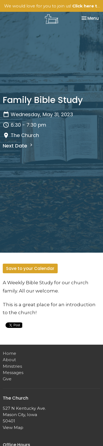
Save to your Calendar (30, 268)
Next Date (18, 145)
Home (9, 353)
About (9, 359)
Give (7, 378)
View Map (13, 427)
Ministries (12, 366)
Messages (13, 372)
